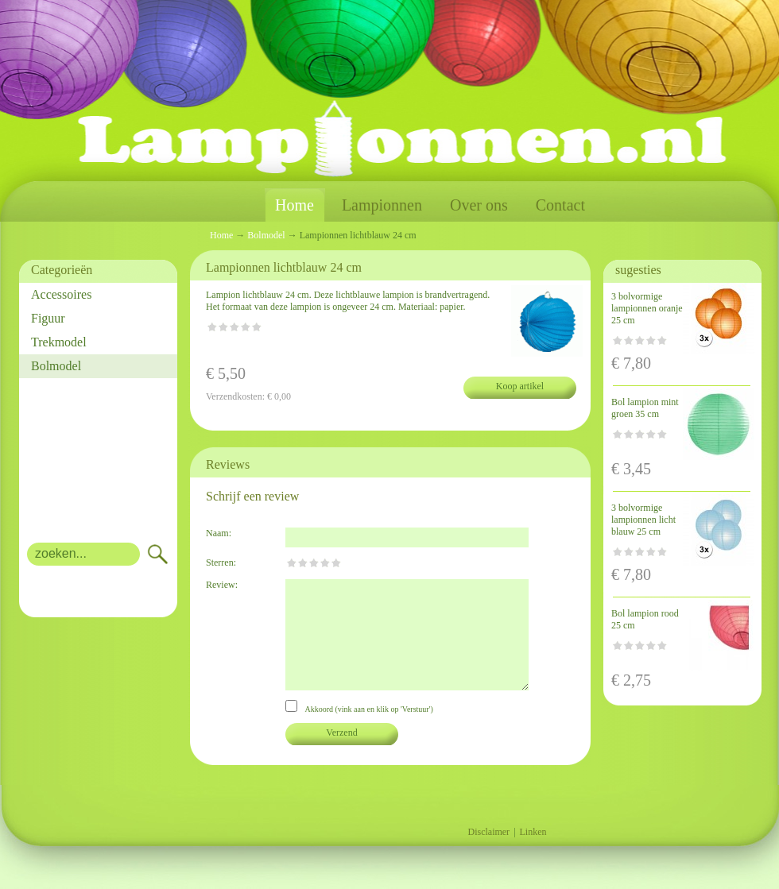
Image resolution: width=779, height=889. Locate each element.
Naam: (218, 533)
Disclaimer (488, 831)
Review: (222, 584)
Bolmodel (56, 366)
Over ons (479, 205)
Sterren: (221, 562)
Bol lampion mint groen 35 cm (645, 407)
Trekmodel (59, 342)
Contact (560, 205)
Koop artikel (520, 386)
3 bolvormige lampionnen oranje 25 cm (647, 308)
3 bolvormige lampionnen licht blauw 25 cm (643, 519)
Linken (533, 831)
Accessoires (61, 294)
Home (294, 205)
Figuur (48, 318)
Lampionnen (382, 205)
